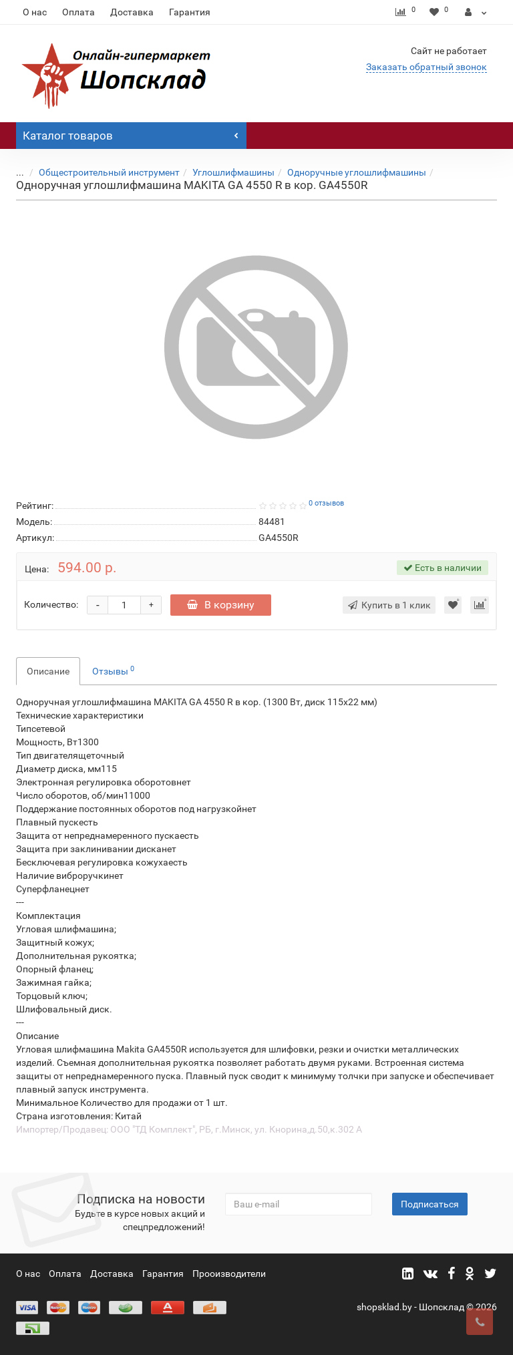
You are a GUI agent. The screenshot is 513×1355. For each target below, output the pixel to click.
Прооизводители (229, 1273)
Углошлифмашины (233, 172)
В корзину (220, 604)
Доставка (132, 12)
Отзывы (113, 670)
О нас (35, 12)
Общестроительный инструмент (109, 172)
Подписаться (430, 1204)
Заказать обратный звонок (426, 66)
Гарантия (189, 12)
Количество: (51, 604)
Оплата (78, 12)
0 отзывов (326, 503)
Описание (48, 671)
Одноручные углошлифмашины (356, 172)
